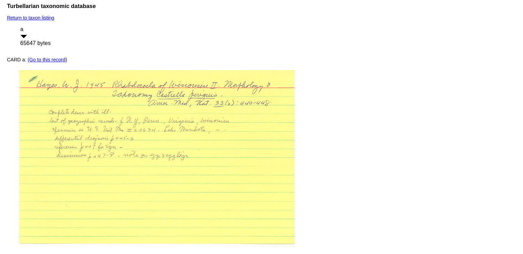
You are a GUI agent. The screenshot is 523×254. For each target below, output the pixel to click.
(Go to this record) (47, 59)
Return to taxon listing (30, 18)
